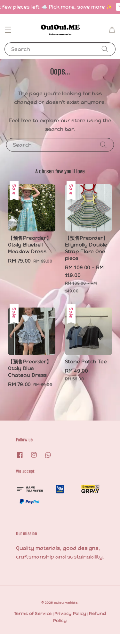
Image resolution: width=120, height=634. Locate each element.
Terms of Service (33, 613)
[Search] (105, 49)
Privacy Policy (70, 613)
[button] (8, 30)
